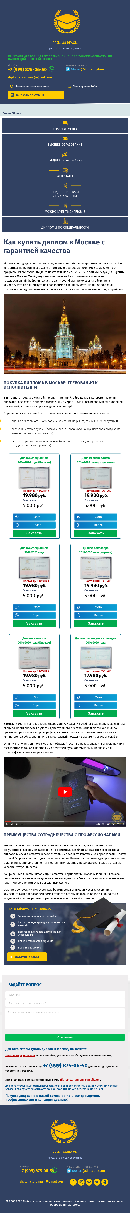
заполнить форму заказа (20, 1058)
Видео (37, 525)
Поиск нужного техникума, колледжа (32, 86)
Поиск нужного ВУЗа (85, 86)
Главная (7, 113)
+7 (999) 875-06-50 (27, 69)
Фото (37, 517)
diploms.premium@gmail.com (30, 77)
